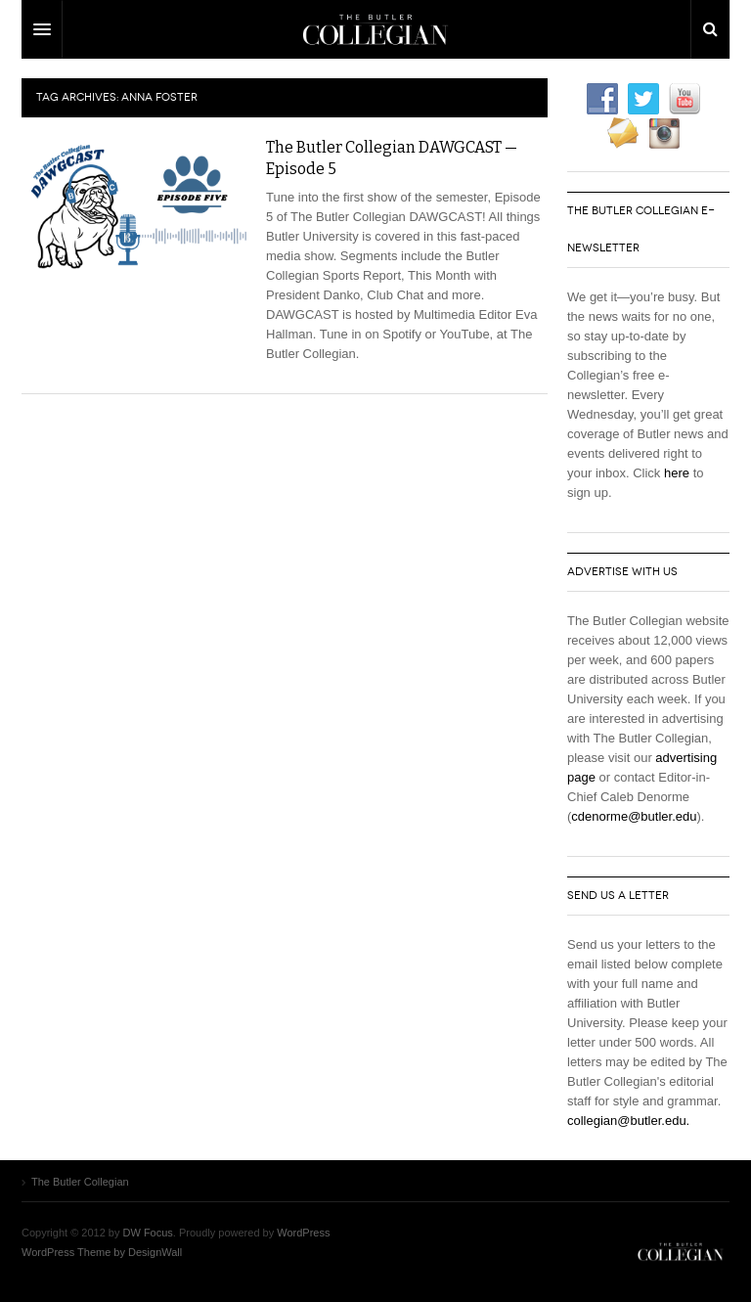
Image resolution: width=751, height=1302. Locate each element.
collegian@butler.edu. (628, 1120)
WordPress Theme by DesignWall (102, 1252)
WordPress (303, 1232)
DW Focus (375, 29)
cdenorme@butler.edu (633, 816)
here (676, 473)
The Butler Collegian (680, 1252)
